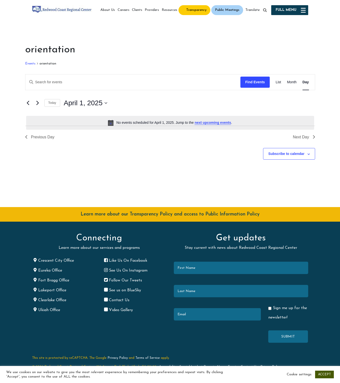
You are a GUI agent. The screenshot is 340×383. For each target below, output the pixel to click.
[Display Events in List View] (278, 82)
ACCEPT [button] (324, 374)
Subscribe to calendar (286, 154)
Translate (252, 10)
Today (52, 103)
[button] (265, 10)
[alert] (170, 123)
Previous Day (39, 137)
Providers (152, 10)
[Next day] (38, 103)
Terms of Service (147, 358)
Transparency (196, 10)
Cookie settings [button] (299, 374)
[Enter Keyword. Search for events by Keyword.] (132, 82)
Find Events (255, 82)
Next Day (304, 137)
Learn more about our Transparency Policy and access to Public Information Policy (170, 214)
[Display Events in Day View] (306, 82)
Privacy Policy (117, 358)
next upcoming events (213, 123)
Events (30, 63)
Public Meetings (227, 10)
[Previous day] (28, 103)
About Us (107, 10)
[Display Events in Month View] (292, 82)
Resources (169, 10)
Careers (123, 10)
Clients (137, 10)
